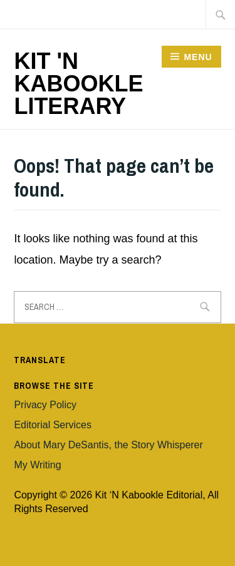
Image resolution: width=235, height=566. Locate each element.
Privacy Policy (45, 404)
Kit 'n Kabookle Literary (78, 83)
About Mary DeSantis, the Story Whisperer (108, 445)
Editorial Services (52, 424)
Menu (198, 57)
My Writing (37, 465)
